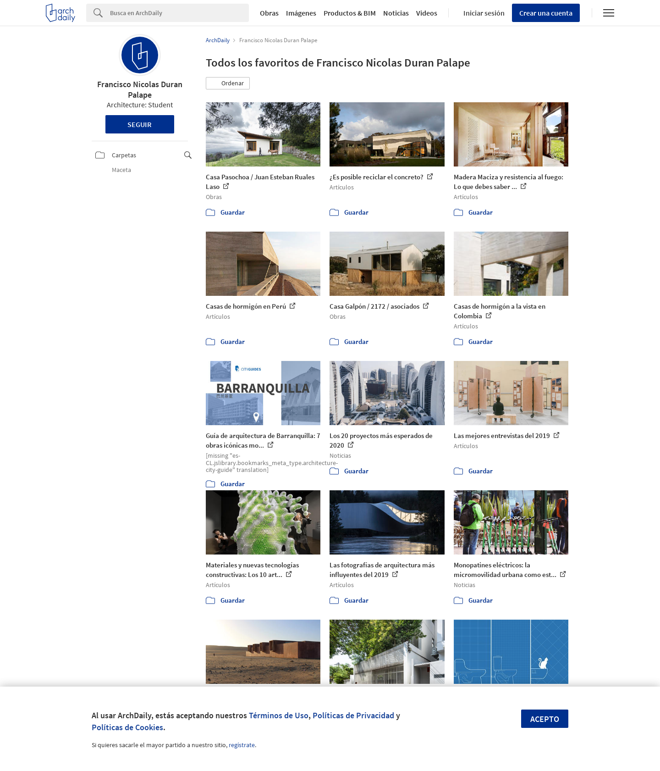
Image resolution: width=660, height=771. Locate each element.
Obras (269, 13)
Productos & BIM (350, 13)
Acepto (544, 719)
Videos (426, 13)
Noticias (396, 13)
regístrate (242, 745)
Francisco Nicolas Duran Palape (139, 89)
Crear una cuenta (545, 12)
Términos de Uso (278, 715)
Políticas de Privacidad (353, 715)
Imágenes (301, 13)
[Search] (179, 13)
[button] (228, 83)
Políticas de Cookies (127, 727)
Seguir (139, 124)
